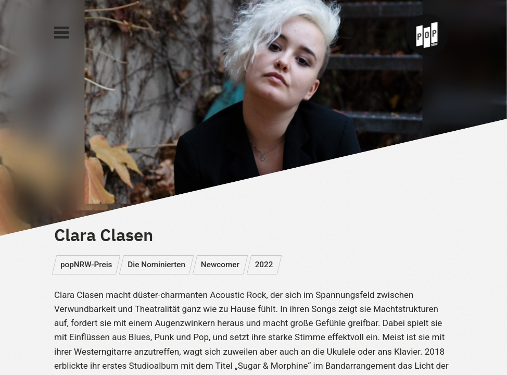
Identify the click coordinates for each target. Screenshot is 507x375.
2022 (264, 264)
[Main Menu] (61, 33)
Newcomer (220, 264)
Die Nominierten (156, 264)
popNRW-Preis (86, 264)
